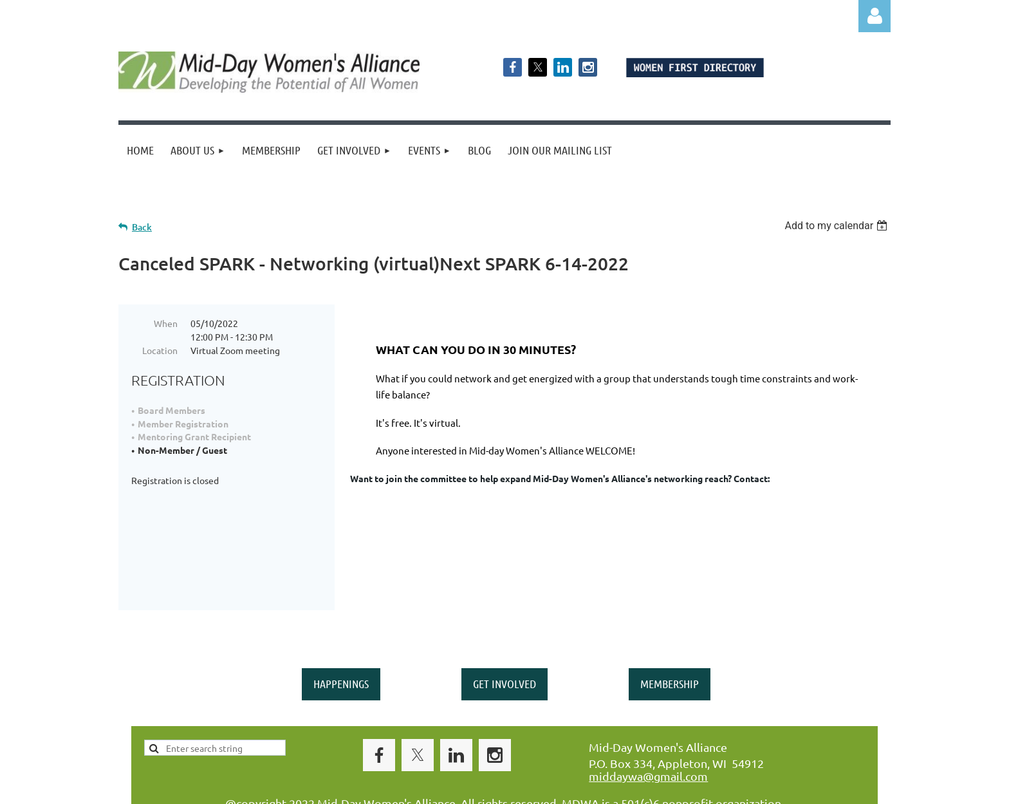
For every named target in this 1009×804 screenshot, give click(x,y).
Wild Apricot (737, 788)
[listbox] (837, 226)
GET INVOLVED (504, 622)
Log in (874, 16)
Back (142, 227)
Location (160, 350)
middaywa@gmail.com (648, 714)
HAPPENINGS (341, 622)
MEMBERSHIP (669, 622)
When (166, 323)
